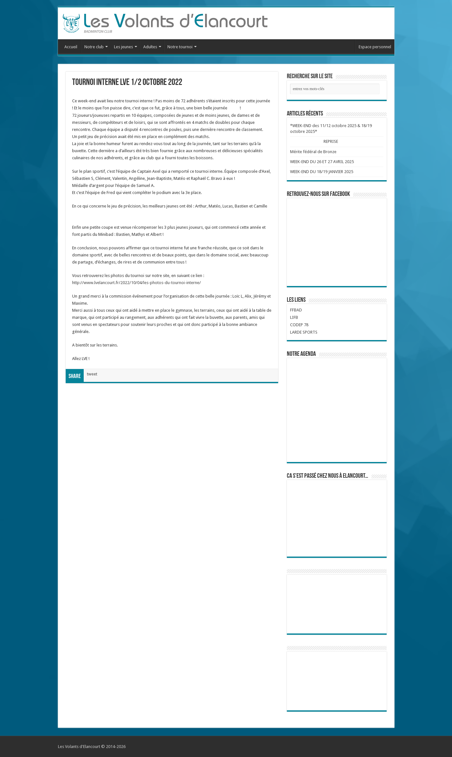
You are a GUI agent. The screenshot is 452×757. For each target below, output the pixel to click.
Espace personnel (375, 46)
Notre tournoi (180, 46)
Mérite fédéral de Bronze (313, 151)
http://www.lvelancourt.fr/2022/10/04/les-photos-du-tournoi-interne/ (136, 282)
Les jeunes (123, 46)
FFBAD (296, 310)
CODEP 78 (299, 324)
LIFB (294, 317)
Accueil (70, 46)
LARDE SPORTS (303, 332)
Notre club (94, 46)
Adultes (150, 46)
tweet (92, 374)
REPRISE (330, 141)
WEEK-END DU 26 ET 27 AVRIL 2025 (322, 161)
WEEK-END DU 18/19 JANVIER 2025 (321, 171)
